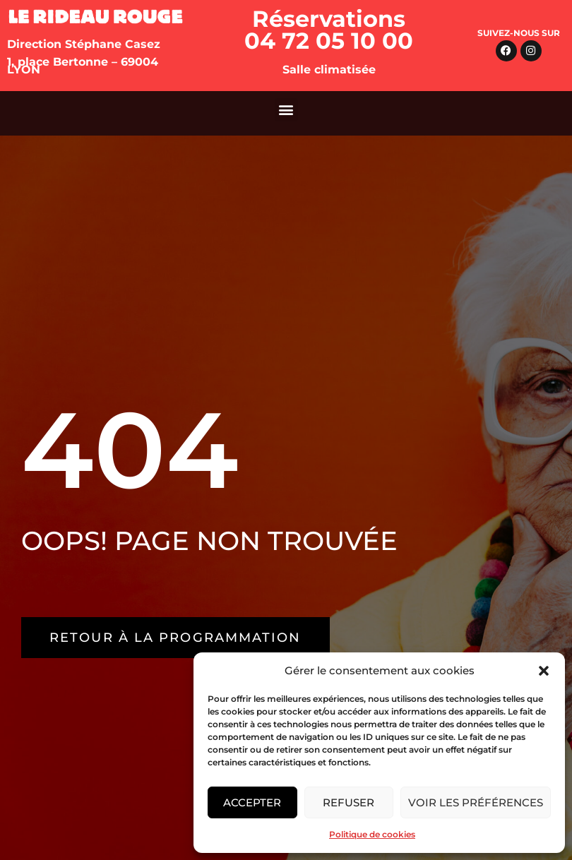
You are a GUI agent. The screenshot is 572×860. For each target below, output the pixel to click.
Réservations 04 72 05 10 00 (328, 29)
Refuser (348, 802)
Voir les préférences (475, 802)
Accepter (252, 802)
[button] (544, 671)
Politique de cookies (372, 834)
